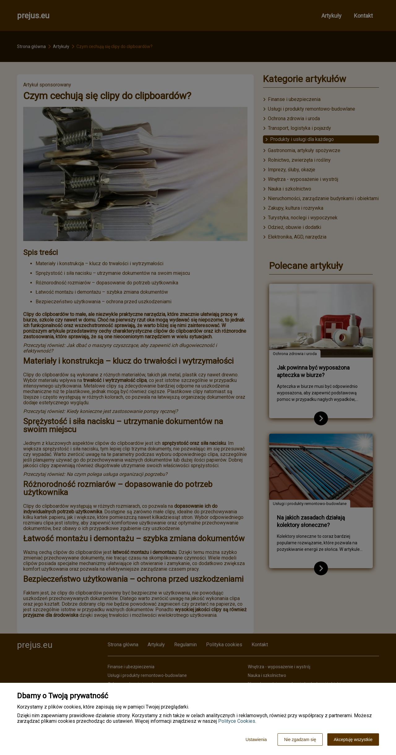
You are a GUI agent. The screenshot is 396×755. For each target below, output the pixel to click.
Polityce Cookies (236, 721)
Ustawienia (256, 739)
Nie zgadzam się (300, 739)
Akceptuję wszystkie (353, 739)
